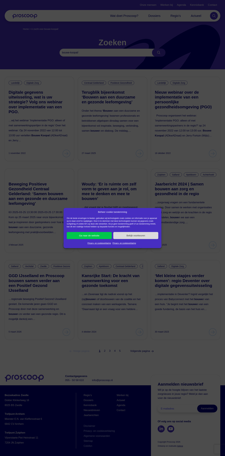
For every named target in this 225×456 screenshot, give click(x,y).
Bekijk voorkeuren (135, 235)
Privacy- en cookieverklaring (99, 243)
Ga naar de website (89, 235)
